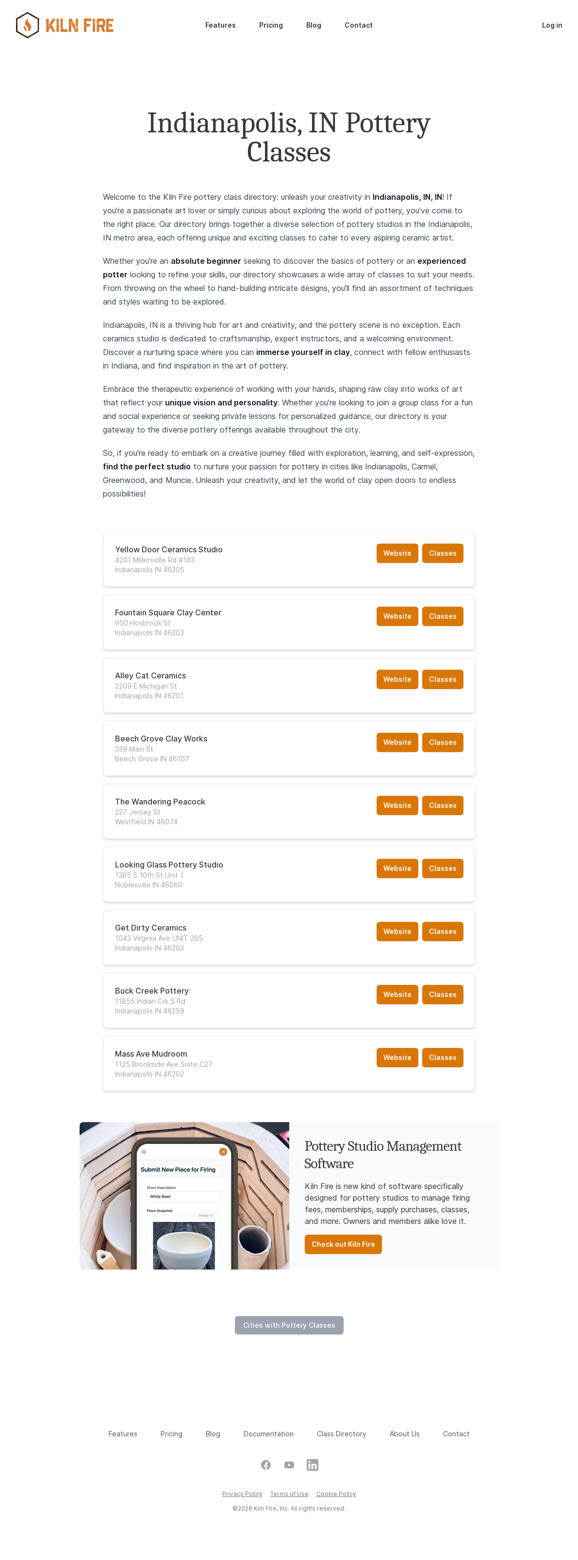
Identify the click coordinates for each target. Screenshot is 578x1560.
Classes (443, 553)
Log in (552, 25)
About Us (405, 1434)
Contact (359, 25)
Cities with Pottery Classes (289, 1325)
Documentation (269, 1434)
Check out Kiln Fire (343, 1244)
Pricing (271, 25)
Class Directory (341, 1434)
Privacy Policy (242, 1493)
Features (220, 25)
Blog (313, 25)
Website (397, 553)
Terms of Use (289, 1493)
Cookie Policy (336, 1493)
